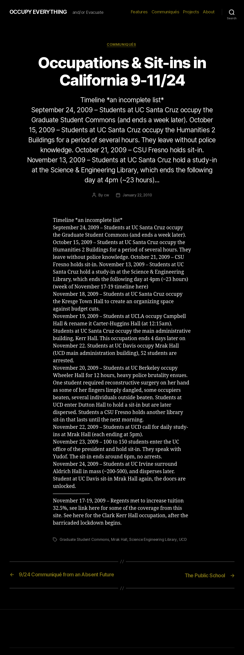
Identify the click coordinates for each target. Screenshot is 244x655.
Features (139, 11)
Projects (191, 11)
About (209, 11)
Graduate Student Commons (85, 540)
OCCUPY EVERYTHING (40, 12)
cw (105, 195)
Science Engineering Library (154, 540)
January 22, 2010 (137, 195)
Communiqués (165, 11)
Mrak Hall (120, 540)
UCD (184, 540)
